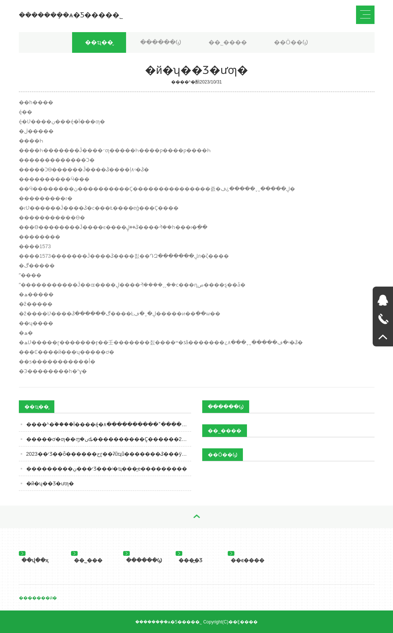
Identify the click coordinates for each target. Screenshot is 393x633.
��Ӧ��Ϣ (291, 42)
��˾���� (228, 42)
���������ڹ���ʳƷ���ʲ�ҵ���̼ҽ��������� (106, 469)
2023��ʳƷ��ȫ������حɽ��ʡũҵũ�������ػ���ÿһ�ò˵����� (108, 454)
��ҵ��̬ (99, 42)
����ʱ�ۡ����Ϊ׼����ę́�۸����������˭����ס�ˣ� (108, 424)
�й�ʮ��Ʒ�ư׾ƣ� (50, 483)
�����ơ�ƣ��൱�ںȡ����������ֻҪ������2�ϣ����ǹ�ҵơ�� (108, 439)
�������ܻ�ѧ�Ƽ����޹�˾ (71, 15)
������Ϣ (160, 42)
